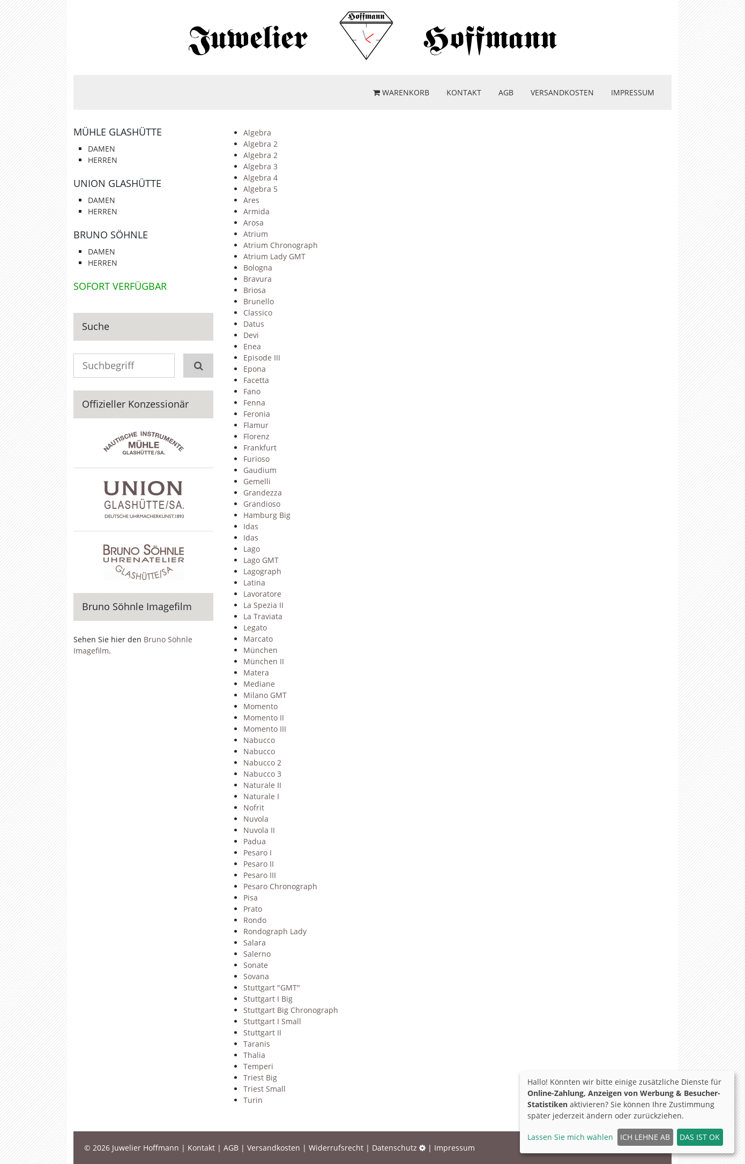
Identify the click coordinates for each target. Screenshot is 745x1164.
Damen (101, 149)
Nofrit (253, 807)
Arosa (253, 222)
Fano (251, 391)
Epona (254, 369)
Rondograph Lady (275, 931)
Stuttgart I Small (272, 1021)
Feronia (256, 414)
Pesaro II (258, 864)
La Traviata (262, 616)
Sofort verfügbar (120, 286)
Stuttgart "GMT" (271, 987)
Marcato (258, 639)
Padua (254, 841)
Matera (256, 672)
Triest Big (260, 1077)
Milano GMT (265, 695)
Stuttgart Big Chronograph (290, 1010)
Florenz (256, 436)
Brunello (258, 301)
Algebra (257, 132)
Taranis (256, 1044)
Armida (256, 211)
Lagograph (262, 571)
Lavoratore (262, 594)
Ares (251, 200)
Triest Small (264, 1089)
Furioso (256, 459)
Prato (252, 909)
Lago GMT (261, 560)
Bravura (257, 279)
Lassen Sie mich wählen (570, 1137)
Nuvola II (259, 830)
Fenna (254, 402)
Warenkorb (401, 92)
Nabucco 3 (262, 774)
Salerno (257, 954)
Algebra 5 (260, 189)
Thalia (254, 1055)
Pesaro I (257, 852)
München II (263, 661)
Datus (253, 324)
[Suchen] (198, 366)
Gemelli (257, 481)
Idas (250, 526)
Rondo (254, 920)
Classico (257, 312)
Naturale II (262, 785)
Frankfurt (260, 447)
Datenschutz (394, 1148)
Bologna (257, 267)
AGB (505, 92)
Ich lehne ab (645, 1137)
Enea (252, 346)
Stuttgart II (262, 1032)
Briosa (254, 290)
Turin (253, 1100)
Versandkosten (562, 92)
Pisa (250, 897)
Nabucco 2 (262, 762)
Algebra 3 (260, 166)
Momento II (263, 717)
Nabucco (259, 740)
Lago (251, 549)
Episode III (261, 357)
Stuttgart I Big (268, 999)
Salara (254, 942)
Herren (102, 160)
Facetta (256, 380)
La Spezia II (263, 605)
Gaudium (260, 470)
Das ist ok (700, 1137)
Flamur (256, 425)
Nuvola (256, 819)
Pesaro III (259, 875)
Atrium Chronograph (280, 245)
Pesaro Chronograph (280, 886)
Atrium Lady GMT (274, 256)
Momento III (264, 729)
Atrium (255, 234)
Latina (254, 582)
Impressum (632, 92)
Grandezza (262, 492)
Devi (251, 335)
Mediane (259, 684)
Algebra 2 (260, 144)
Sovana (256, 976)
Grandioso (261, 504)
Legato (255, 627)
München (260, 650)
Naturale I (261, 796)
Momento (260, 706)
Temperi (258, 1066)
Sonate (255, 965)
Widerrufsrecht (336, 1148)
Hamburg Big (266, 515)
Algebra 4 (260, 177)
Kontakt (463, 92)
